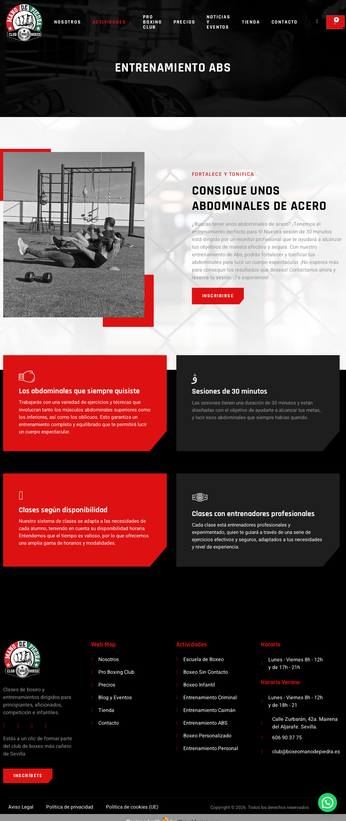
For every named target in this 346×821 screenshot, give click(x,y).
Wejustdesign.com (199, 814)
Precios (184, 22)
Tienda (251, 22)
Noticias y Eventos (218, 22)
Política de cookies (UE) (133, 799)
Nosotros (67, 22)
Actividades (112, 22)
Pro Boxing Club (152, 22)
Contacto (285, 22)
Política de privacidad (70, 799)
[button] (327, 802)
